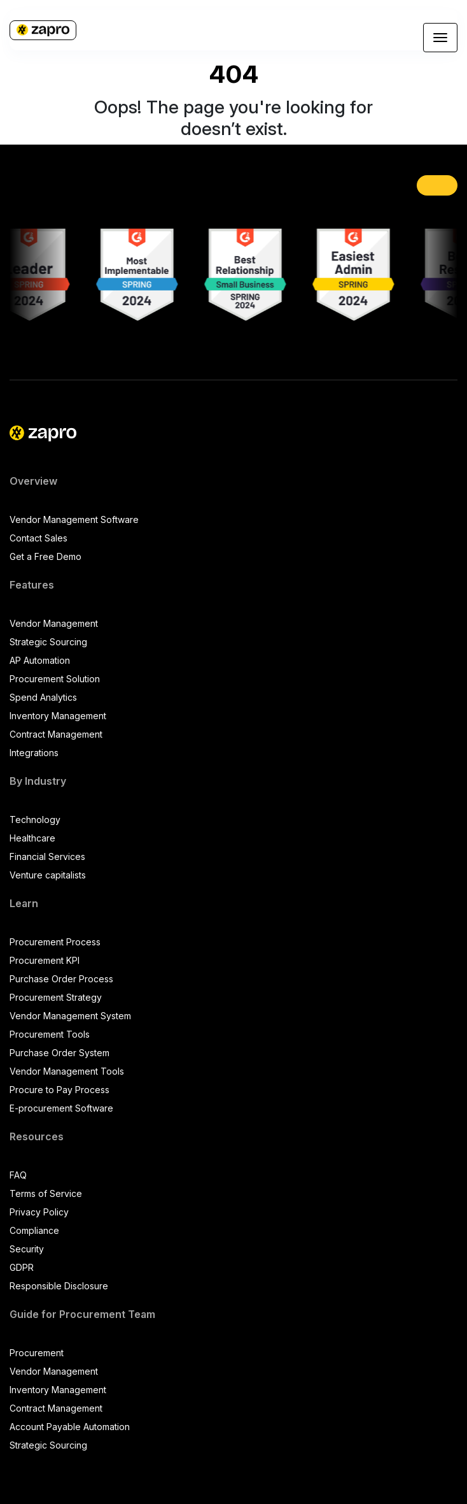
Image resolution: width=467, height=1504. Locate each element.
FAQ (18, 1175)
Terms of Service (46, 1193)
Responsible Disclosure (59, 1285)
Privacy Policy (39, 1212)
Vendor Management (54, 623)
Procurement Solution (55, 678)
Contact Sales (38, 538)
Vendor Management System (70, 1015)
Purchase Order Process (61, 978)
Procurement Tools (50, 1034)
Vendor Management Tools (67, 1071)
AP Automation (40, 660)
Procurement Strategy (56, 997)
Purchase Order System (59, 1052)
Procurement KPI (45, 960)
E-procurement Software (61, 1108)
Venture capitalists (48, 875)
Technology (35, 819)
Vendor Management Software (74, 519)
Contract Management (56, 734)
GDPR (22, 1267)
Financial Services (47, 856)
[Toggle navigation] (440, 37)
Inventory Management (58, 715)
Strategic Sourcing (48, 641)
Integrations (34, 752)
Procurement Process (55, 941)
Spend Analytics (43, 697)
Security (27, 1248)
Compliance (34, 1230)
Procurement (37, 1352)
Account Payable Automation (70, 1426)
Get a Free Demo (45, 556)
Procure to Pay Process (59, 1089)
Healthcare (32, 838)
